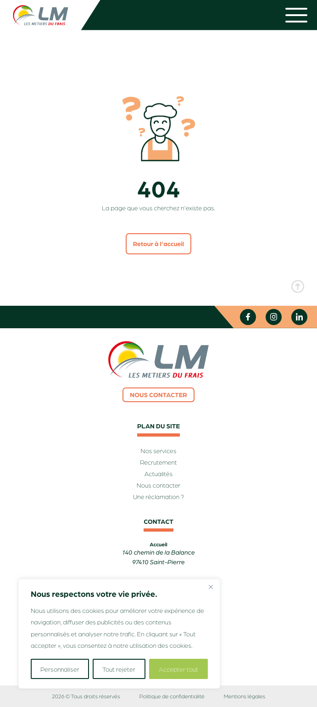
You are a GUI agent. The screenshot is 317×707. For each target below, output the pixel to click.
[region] (119, 634)
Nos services (159, 451)
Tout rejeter (118, 669)
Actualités (158, 474)
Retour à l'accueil (158, 244)
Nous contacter (158, 395)
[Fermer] (210, 586)
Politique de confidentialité (172, 696)
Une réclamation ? (158, 497)
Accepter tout (178, 669)
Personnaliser (59, 669)
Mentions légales (245, 696)
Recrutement (158, 462)
